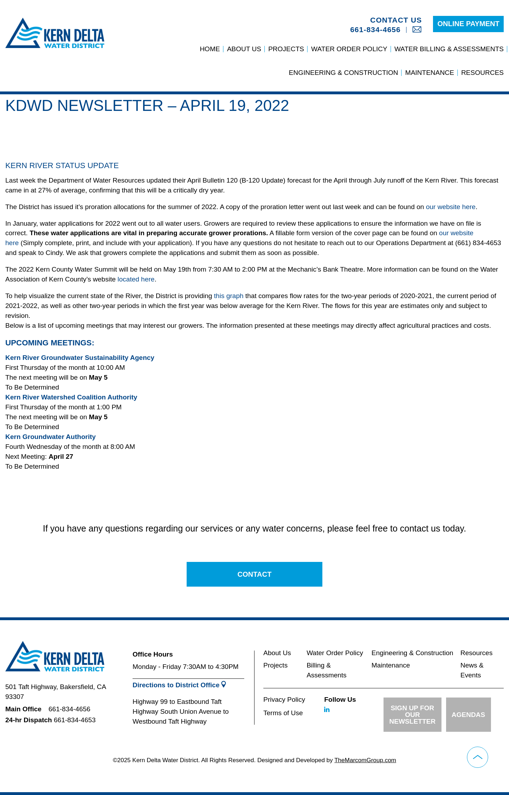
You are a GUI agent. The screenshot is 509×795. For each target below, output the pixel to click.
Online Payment (468, 24)
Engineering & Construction (343, 72)
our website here (450, 206)
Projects (286, 49)
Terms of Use (283, 713)
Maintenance (429, 72)
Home (210, 49)
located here (136, 279)
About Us (244, 49)
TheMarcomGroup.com (365, 760)
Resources (482, 72)
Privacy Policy (284, 699)
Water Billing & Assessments (449, 49)
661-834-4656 (375, 29)
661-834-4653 (74, 720)
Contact (254, 574)
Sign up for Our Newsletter (412, 714)
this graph (228, 295)
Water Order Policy (349, 49)
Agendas (468, 714)
